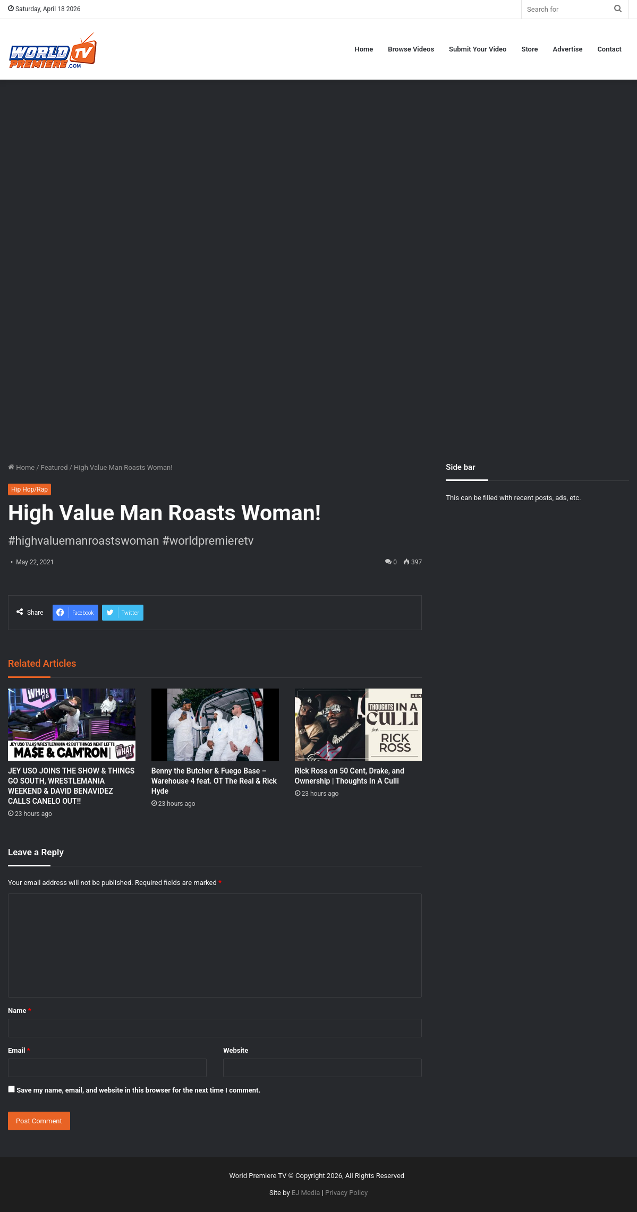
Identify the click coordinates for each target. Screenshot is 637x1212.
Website (235, 1050)
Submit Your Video (477, 49)
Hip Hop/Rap (29, 489)
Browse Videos (411, 49)
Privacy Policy (346, 1193)
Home (363, 49)
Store (529, 49)
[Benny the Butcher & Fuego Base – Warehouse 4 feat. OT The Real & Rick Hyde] (215, 724)
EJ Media (306, 1193)
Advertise (568, 49)
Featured (54, 467)
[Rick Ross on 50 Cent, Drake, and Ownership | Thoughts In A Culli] (358, 724)
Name (19, 1011)
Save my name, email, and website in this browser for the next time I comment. (138, 1090)
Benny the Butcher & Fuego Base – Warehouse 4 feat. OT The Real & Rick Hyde (214, 781)
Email (19, 1050)
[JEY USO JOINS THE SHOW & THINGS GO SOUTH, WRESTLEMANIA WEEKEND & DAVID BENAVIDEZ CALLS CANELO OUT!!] (71, 724)
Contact (609, 49)
